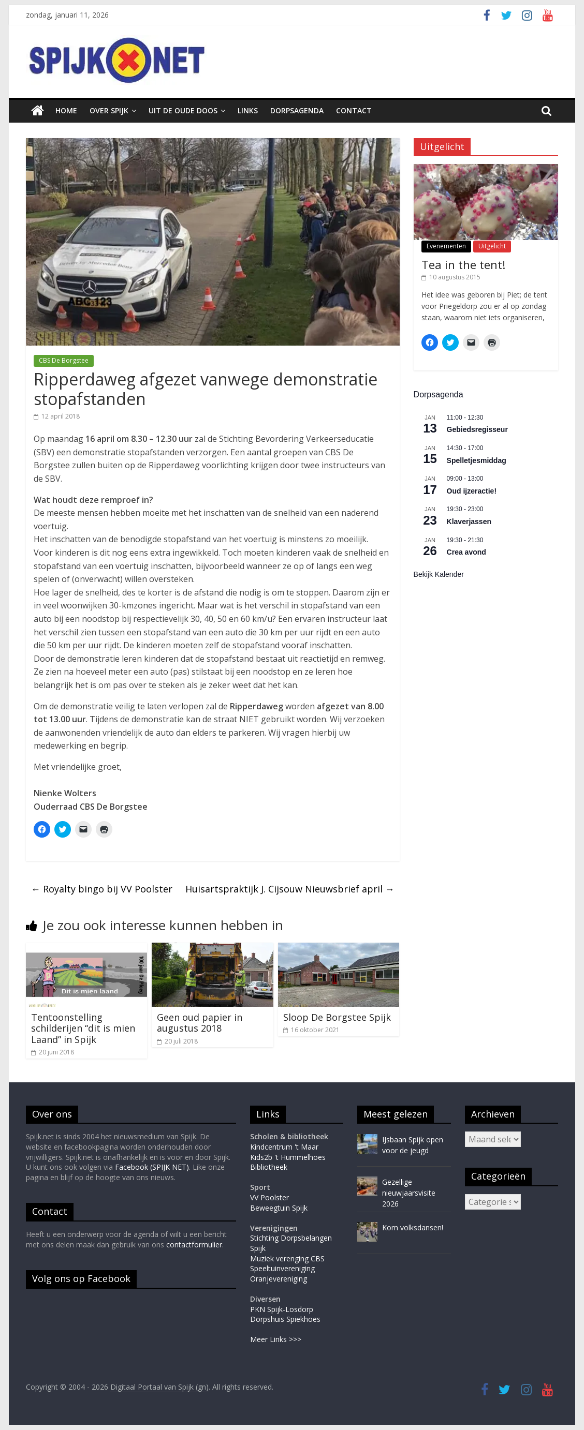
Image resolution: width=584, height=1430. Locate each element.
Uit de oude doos (183, 110)
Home (66, 110)
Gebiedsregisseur (477, 429)
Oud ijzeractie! (472, 491)
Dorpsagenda (297, 110)
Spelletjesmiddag (476, 460)
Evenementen (446, 246)
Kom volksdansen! (412, 1227)
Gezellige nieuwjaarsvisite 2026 (408, 1193)
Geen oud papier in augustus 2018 (199, 1023)
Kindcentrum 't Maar (284, 1147)
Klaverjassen (469, 521)
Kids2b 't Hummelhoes (288, 1157)
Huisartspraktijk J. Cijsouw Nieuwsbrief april (290, 889)
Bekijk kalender (439, 574)
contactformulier (194, 1244)
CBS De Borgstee (64, 360)
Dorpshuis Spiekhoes (285, 1319)
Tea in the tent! (463, 264)
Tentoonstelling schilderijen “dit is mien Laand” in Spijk (83, 1028)
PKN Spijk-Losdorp (281, 1309)
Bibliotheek (268, 1167)
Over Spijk (109, 110)
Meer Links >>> (275, 1339)
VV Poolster (269, 1197)
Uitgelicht (492, 246)
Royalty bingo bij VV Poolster (101, 889)
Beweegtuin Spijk (279, 1208)
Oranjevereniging (278, 1279)
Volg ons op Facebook (81, 1278)
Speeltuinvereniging (282, 1268)
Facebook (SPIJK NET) (152, 1167)
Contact (354, 110)
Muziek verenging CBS (287, 1258)
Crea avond (466, 552)
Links (248, 110)
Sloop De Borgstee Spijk (337, 1017)
